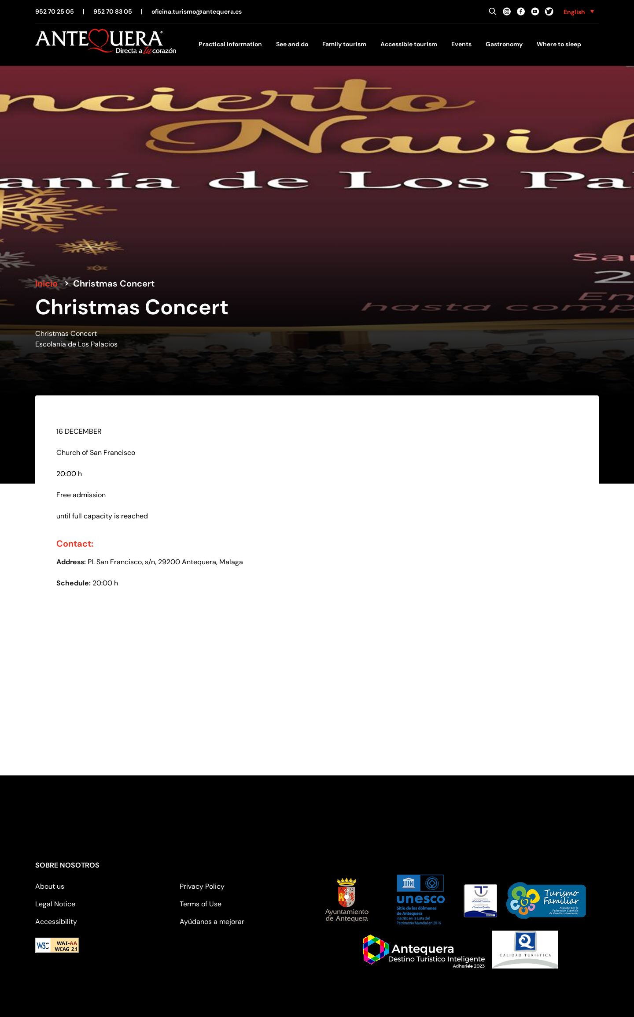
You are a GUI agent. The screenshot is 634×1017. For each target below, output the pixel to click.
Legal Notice (55, 904)
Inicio (46, 283)
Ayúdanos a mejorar (212, 921)
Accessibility (56, 921)
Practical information (230, 44)
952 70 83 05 (112, 11)
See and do (292, 44)
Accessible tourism (408, 44)
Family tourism (344, 44)
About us (49, 886)
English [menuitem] (574, 12)
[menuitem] (579, 11)
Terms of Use (200, 904)
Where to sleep (559, 44)
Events (461, 44)
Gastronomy (504, 44)
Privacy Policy (202, 886)
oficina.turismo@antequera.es (196, 11)
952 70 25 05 (54, 11)
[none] (579, 11)
